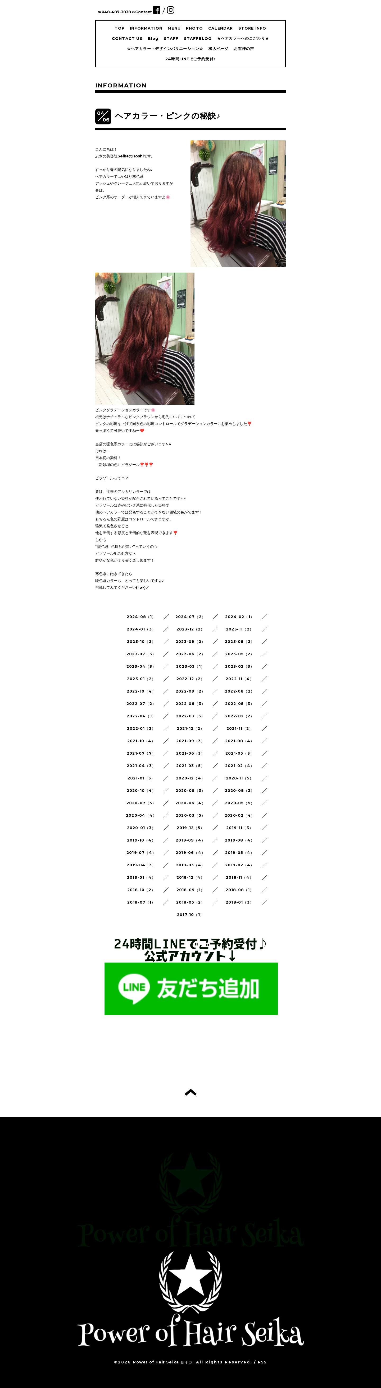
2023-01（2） (141, 678)
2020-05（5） (240, 803)
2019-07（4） (141, 852)
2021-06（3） (190, 753)
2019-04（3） (141, 865)
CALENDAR (220, 28)
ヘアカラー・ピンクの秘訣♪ (168, 116)
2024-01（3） (141, 629)
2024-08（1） (141, 616)
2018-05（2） (190, 902)
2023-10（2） (141, 641)
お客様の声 (244, 48)
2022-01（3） (141, 728)
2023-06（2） (190, 654)
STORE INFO (252, 28)
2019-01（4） (141, 877)
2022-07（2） (141, 703)
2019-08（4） (240, 840)
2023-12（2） (190, 629)
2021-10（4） (141, 741)
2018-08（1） (240, 889)
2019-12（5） (191, 827)
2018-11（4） (239, 877)
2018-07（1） (141, 902)
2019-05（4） (240, 852)
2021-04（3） (141, 765)
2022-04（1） (141, 716)
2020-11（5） (240, 778)
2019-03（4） (190, 865)
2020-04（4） (141, 815)
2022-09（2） (190, 691)
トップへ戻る (191, 1092)
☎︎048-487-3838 (114, 12)
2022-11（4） (240, 678)
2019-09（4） (190, 840)
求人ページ (218, 48)
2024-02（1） (239, 616)
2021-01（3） (141, 778)
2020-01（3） (141, 827)
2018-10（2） (141, 889)
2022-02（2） (240, 716)
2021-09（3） (190, 741)
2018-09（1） (190, 889)
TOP (120, 28)
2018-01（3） (240, 902)
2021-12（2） (190, 728)
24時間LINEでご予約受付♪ (190, 59)
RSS (262, 1362)
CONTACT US (127, 38)
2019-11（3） (239, 827)
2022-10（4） (141, 691)
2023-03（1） (190, 666)
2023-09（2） (190, 641)
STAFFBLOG (198, 38)
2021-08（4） (240, 741)
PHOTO (194, 28)
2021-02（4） (239, 765)
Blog (153, 38)
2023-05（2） (240, 654)
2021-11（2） (239, 728)
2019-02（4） (240, 865)
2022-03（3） (190, 716)
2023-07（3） (141, 654)
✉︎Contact (142, 12)
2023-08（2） (240, 641)
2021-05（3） (239, 753)
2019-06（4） (190, 852)
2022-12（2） (190, 678)
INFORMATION (146, 28)
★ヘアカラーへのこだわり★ (243, 38)
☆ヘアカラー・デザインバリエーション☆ (165, 48)
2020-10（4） (141, 790)
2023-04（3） (141, 666)
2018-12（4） (190, 877)
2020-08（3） (240, 790)
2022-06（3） (190, 703)
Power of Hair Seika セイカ (162, 1362)
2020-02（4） (240, 815)
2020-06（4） (190, 803)
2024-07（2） (190, 616)
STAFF (171, 38)
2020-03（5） (190, 815)
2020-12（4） (190, 778)
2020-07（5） (141, 803)
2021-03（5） (190, 765)
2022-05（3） (240, 703)
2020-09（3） (191, 790)
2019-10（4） (141, 840)
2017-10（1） (190, 914)
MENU (174, 28)
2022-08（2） (240, 691)
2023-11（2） (239, 629)
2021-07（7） (141, 753)
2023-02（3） (240, 666)
